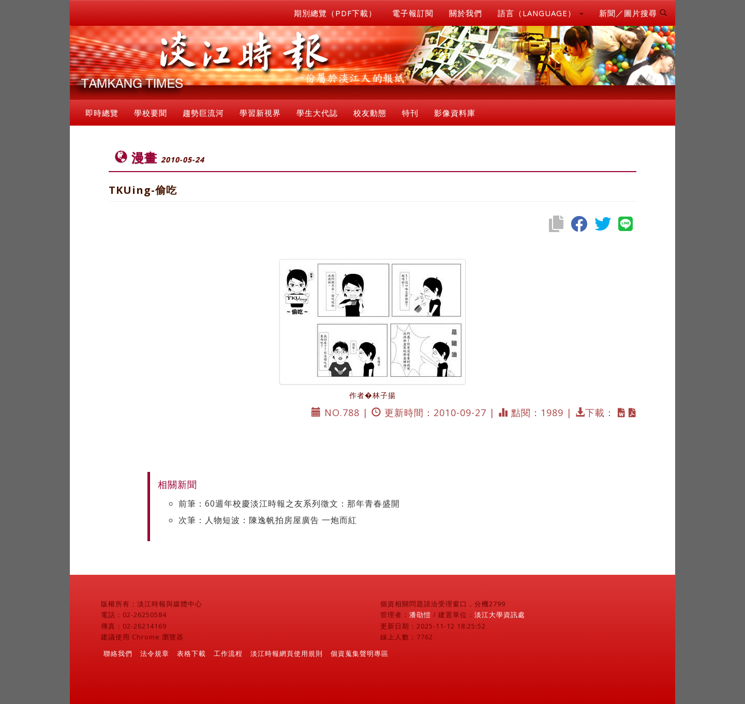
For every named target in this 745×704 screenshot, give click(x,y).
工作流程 (228, 653)
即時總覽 (101, 113)
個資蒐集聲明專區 (360, 653)
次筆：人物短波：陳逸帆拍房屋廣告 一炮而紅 (267, 520)
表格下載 (191, 653)
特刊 (410, 113)
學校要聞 (150, 113)
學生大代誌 (317, 113)
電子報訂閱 (413, 13)
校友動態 (369, 113)
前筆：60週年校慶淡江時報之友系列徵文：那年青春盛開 (289, 503)
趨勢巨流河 (203, 113)
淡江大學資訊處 (499, 614)
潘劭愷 (420, 614)
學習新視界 (260, 113)
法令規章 (154, 653)
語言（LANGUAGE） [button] (541, 13)
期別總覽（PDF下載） (335, 13)
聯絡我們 (117, 653)
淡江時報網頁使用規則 (286, 653)
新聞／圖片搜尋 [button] (633, 13)
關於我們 (465, 13)
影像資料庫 (454, 113)
